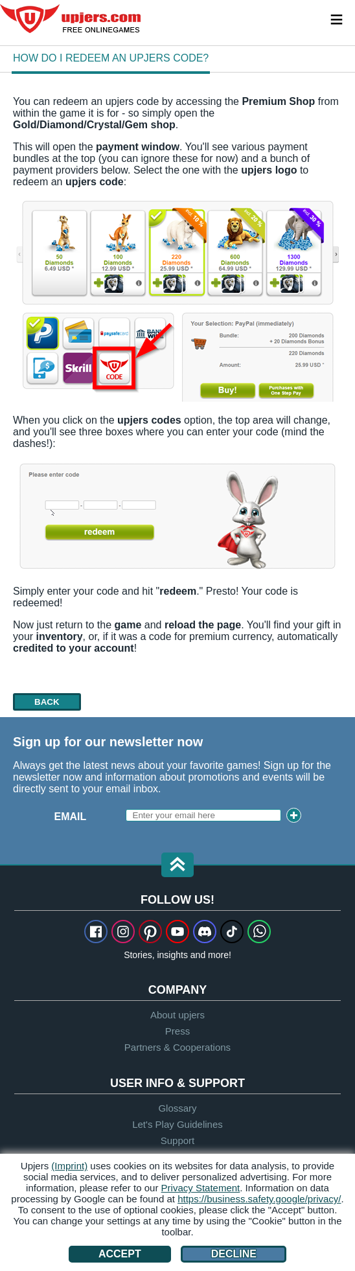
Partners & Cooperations (177, 1047)
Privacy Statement (200, 1187)
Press (177, 1030)
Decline (234, 1253)
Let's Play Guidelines (177, 1124)
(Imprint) (69, 1165)
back (47, 702)
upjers (71, 19)
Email (70, 816)
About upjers (177, 1014)
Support (178, 1140)
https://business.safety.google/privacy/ (259, 1198)
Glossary (177, 1108)
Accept (119, 1253)
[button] (177, 865)
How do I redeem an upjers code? (111, 57)
